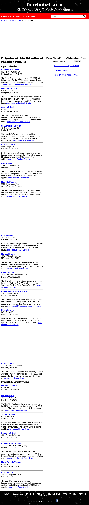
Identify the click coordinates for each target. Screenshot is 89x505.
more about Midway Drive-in (16, 269)
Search (13, 20)
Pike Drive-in (6, 163)
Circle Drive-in (7, 273)
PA (20, 20)
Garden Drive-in (8, 107)
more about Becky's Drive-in (18, 159)
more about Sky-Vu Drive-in (19, 429)
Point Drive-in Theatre (10, 70)
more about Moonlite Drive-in (15, 197)
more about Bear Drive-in (18, 487)
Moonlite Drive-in (8, 182)
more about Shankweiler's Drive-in (27, 140)
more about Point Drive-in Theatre (17, 84)
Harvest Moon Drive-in (11, 444)
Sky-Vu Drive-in (8, 414)
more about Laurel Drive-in (16, 410)
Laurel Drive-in (7, 396)
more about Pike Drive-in (18, 178)
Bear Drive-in (7, 473)
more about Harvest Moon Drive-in (21, 458)
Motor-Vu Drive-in (9, 385)
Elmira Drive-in (7, 310)
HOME (4, 20)
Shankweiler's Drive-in (11, 126)
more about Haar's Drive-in (18, 250)
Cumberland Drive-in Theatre (14, 291)
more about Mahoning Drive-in (18, 103)
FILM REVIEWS (54, 494)
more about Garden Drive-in (18, 122)
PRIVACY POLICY (69, 494)
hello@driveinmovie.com (14, 494)
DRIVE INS (30, 494)
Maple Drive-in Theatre (11, 462)
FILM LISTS (41, 494)
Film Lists (17, 16)
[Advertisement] (22, 39)
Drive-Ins (6, 16)
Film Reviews (29, 16)
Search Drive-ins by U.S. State (66, 66)
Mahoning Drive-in (9, 88)
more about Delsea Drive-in (15, 378)
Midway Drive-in (8, 254)
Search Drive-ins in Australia (66, 75)
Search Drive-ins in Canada (66, 70)
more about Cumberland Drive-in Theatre (24, 306)
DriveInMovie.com (44, 5)
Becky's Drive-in (8, 145)
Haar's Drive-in (7, 235)
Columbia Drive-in (9, 433)
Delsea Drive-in (8, 363)
